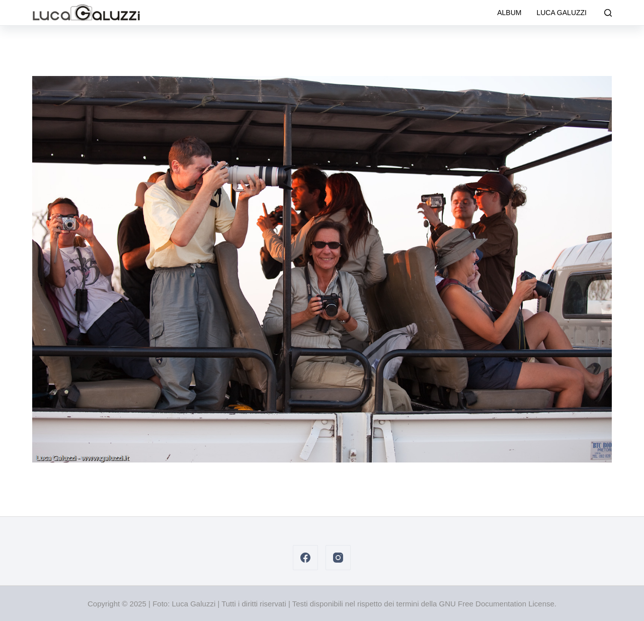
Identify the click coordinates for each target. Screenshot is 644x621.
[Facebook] (305, 557)
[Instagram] (338, 557)
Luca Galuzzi (561, 13)
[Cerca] (608, 13)
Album (509, 13)
